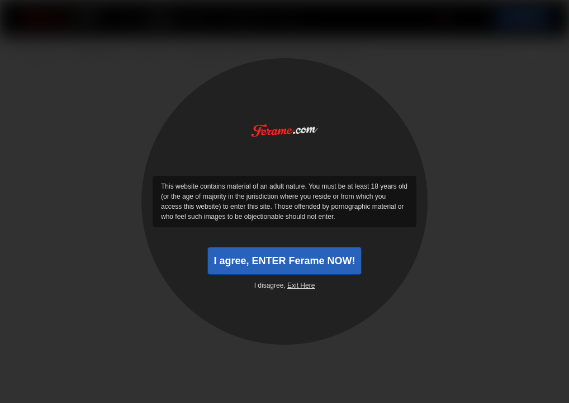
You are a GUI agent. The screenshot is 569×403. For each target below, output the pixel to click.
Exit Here (301, 285)
